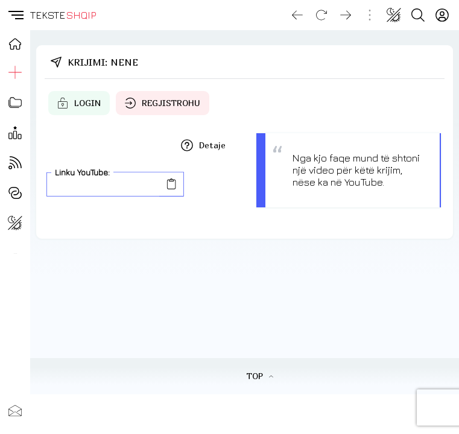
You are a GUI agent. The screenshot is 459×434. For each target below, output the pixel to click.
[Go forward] (346, 15)
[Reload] (321, 15)
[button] (15, 15)
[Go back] (297, 15)
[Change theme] (394, 15)
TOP (259, 376)
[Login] (442, 15)
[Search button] (418, 15)
